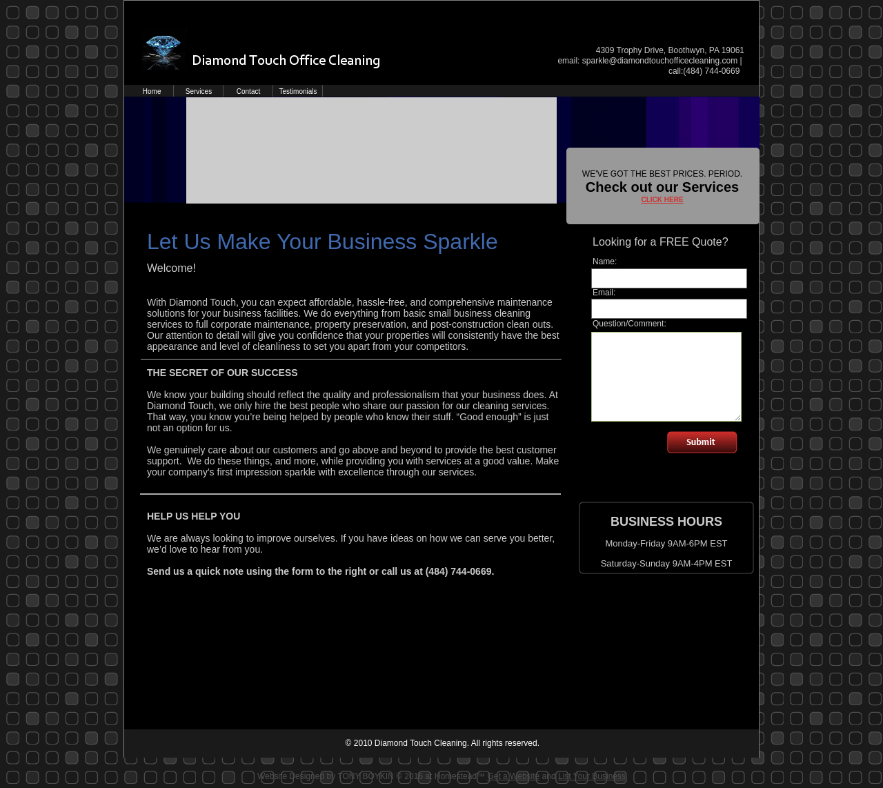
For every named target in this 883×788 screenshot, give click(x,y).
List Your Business (592, 776)
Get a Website (513, 776)
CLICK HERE (662, 200)
